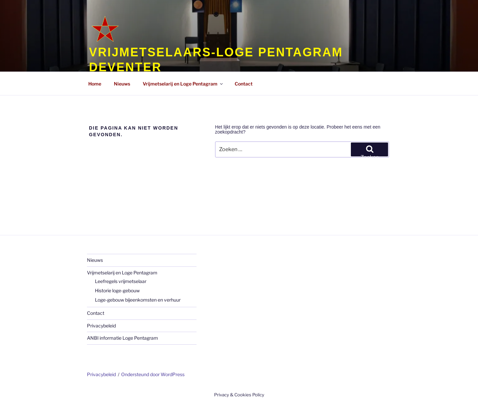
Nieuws (95, 260)
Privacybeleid (101, 325)
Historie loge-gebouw (117, 290)
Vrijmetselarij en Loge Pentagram (122, 272)
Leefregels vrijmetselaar (120, 281)
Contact (95, 313)
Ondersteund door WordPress (153, 374)
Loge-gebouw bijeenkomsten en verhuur (138, 300)
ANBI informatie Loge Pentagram (122, 338)
